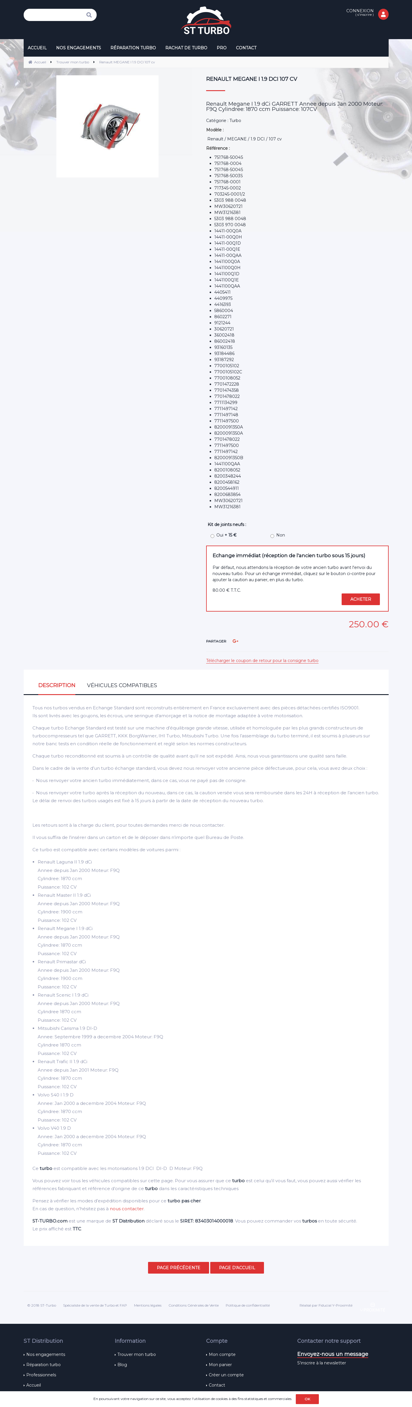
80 (227, 590)
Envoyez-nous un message (332, 1354)
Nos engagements (45, 1354)
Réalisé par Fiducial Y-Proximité (326, 1305)
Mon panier (220, 1364)
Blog (122, 1364)
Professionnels (41, 1375)
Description (56, 685)
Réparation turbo (43, 1364)
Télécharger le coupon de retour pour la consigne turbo (262, 660)
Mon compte (222, 1354)
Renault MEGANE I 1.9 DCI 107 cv (251, 79)
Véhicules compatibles (122, 685)
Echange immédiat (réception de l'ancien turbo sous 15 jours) (289, 555)
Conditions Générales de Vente (193, 1305)
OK (307, 1399)
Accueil (33, 1385)
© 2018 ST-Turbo (41, 1305)
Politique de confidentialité (248, 1305)
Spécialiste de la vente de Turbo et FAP (95, 1305)
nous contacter (127, 1208)
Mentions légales (147, 1305)
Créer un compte (226, 1375)
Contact (217, 1385)
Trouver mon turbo (136, 1354)
